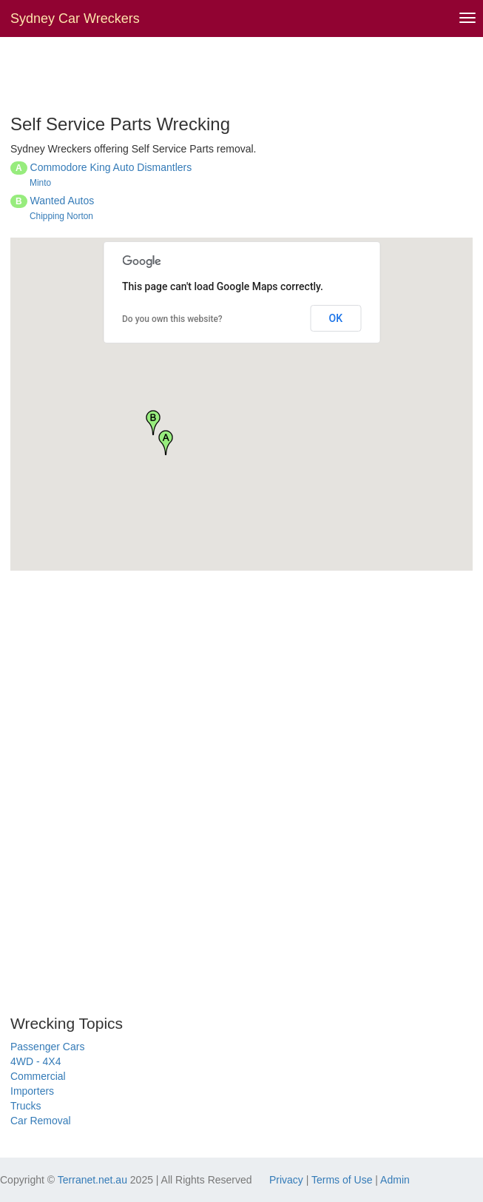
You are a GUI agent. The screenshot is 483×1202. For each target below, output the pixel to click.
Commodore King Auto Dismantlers (111, 167)
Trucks (25, 1106)
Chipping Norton (61, 216)
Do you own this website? (172, 319)
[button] (165, 442)
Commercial (38, 1076)
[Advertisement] (183, 74)
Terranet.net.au (92, 1180)
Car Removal (40, 1121)
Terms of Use (341, 1180)
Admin (395, 1180)
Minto (40, 183)
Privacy (286, 1180)
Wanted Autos (62, 201)
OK (336, 318)
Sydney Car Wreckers (75, 18)
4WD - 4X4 (35, 1061)
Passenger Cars (47, 1046)
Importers (32, 1091)
